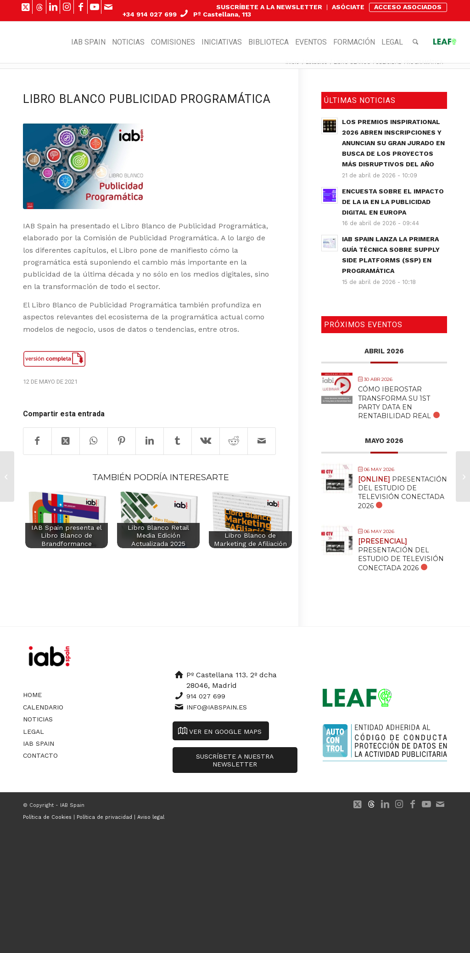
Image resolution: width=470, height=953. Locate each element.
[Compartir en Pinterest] (121, 441)
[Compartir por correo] (261, 441)
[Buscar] (416, 42)
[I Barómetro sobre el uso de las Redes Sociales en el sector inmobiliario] (7, 476)
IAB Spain (38, 743)
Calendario (43, 707)
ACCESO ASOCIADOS (408, 7)
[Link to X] (25, 7)
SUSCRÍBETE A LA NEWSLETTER (269, 7)
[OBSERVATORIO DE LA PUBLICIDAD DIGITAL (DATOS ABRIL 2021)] (463, 476)
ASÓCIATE (348, 7)
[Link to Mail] (108, 7)
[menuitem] (269, 7)
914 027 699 (205, 696)
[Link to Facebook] (80, 7)
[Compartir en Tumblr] (177, 441)
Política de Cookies (47, 817)
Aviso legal (150, 817)
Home (32, 694)
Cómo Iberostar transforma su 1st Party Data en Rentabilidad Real (394, 402)
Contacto (40, 755)
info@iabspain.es (216, 707)
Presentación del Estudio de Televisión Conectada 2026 (402, 492)
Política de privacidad (104, 817)
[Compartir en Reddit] (233, 441)
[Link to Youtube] (94, 7)
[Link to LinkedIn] (53, 7)
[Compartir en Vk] (205, 441)
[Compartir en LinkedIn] (149, 441)
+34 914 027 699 (150, 14)
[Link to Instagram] (66, 7)
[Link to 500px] (39, 7)
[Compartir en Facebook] (37, 441)
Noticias (38, 719)
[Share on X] (65, 441)
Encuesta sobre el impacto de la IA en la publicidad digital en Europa (393, 201)
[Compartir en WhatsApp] (93, 441)
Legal (33, 731)
